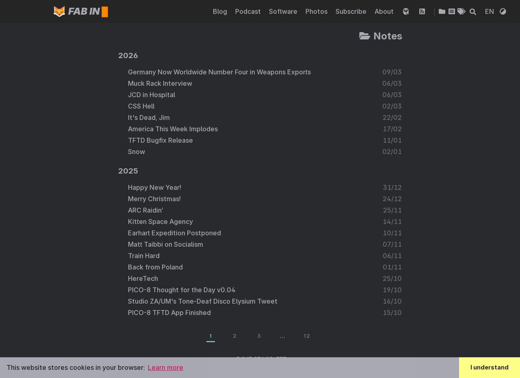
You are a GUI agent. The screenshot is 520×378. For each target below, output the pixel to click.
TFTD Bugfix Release (160, 140)
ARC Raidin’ (145, 210)
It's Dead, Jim (149, 117)
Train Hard (144, 256)
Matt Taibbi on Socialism (165, 244)
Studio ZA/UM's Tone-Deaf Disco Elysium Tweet (202, 301)
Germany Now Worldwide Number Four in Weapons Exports (219, 72)
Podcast (248, 11)
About (385, 11)
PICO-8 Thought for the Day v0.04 (182, 290)
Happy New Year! (154, 187)
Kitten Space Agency (160, 221)
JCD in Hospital (151, 95)
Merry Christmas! (154, 199)
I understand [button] (489, 367)
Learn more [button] (165, 367)
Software (284, 11)
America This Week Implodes (173, 129)
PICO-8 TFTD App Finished (169, 312)
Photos (317, 11)
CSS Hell (141, 106)
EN (490, 11)
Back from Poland (155, 267)
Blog (221, 11)
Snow (136, 152)
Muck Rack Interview (160, 83)
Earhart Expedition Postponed (174, 233)
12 (307, 336)
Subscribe (352, 11)
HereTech (143, 278)
